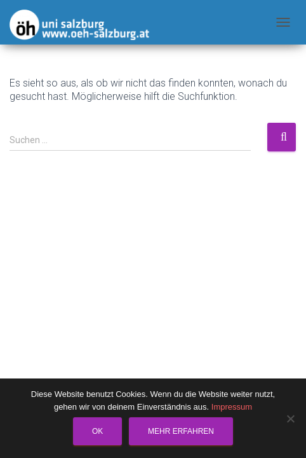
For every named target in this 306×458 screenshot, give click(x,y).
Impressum (231, 407)
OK (97, 431)
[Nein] (290, 418)
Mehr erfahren (181, 431)
